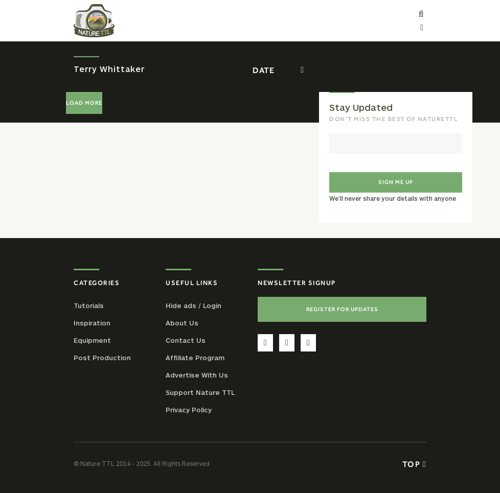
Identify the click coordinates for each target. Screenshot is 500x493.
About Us (182, 323)
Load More (84, 103)
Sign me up (395, 182)
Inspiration (92, 323)
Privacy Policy (189, 410)
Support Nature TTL (200, 392)
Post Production (102, 358)
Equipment (92, 340)
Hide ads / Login (193, 305)
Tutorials (89, 305)
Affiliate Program (195, 358)
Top (414, 463)
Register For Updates (342, 309)
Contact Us (186, 340)
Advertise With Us (197, 375)
